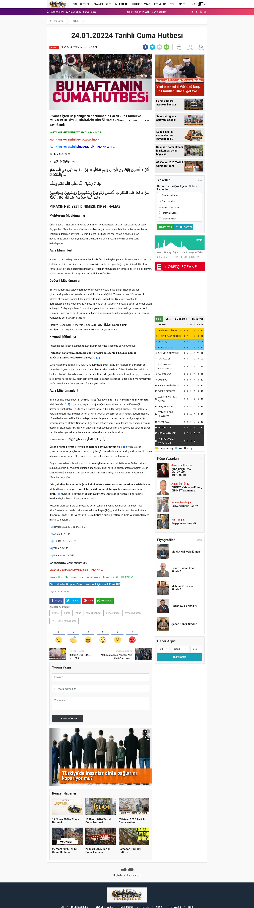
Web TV (148, 12)
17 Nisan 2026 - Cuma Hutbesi (82, 11)
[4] (51, 548)
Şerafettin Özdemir (182, 465)
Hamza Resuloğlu (181, 502)
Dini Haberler (63, 591)
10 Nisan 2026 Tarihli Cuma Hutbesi (98, 821)
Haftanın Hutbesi (170, 212)
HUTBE (136, 4)
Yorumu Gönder (67, 718)
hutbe (67, 613)
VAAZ (147, 4)
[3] (51, 541)
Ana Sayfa (56, 21)
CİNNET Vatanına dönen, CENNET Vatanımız (186, 489)
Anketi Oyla (165, 227)
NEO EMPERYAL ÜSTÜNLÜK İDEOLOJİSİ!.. (181, 472)
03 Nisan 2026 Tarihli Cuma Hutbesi (132, 821)
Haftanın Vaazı (169, 218)
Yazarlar (160, 12)
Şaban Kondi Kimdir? (184, 624)
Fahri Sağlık (177, 519)
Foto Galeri (134, 12)
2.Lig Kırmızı (181, 318)
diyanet (55, 613)
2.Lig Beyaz (197, 318)
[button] (147, 731)
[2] (51, 534)
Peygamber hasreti (184, 523)
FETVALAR (160, 4)
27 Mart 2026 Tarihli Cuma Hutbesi (64, 850)
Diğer (183, 4)
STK (172, 4)
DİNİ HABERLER (81, 4)
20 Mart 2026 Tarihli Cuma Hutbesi (97, 850)
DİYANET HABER (102, 4)
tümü (199, 180)
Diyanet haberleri (170, 195)
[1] (51, 526)
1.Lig (168, 318)
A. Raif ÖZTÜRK (180, 483)
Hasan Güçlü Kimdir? (184, 605)
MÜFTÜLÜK (121, 4)
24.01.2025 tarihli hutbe (64, 621)
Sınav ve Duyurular (171, 206)
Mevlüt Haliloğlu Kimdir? (186, 551)
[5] (51, 555)
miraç (78, 613)
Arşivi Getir (179, 657)
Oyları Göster (184, 227)
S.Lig (158, 318)
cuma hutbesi (113, 613)
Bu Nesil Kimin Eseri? (184, 506)
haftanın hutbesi (133, 613)
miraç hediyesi (93, 613)
